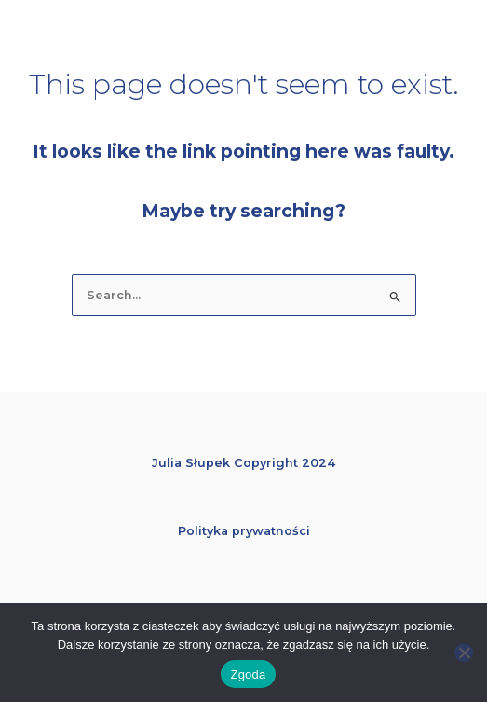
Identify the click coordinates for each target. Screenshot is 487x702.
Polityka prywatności (244, 531)
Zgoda (247, 674)
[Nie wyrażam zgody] (463, 652)
